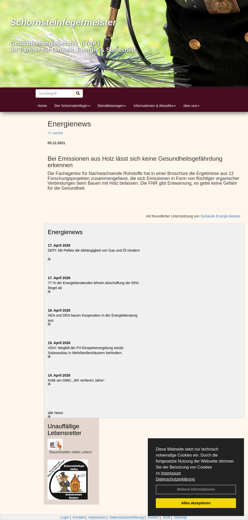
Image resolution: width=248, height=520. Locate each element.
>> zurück (55, 133)
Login (64, 517)
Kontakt (78, 517)
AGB (166, 517)
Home (42, 106)
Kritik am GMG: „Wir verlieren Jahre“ (76, 380)
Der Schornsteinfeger (72, 106)
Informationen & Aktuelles (155, 106)
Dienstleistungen (112, 106)
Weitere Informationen (196, 489)
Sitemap (180, 517)
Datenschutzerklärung (175, 479)
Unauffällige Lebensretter (64, 429)
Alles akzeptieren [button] (196, 503)
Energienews (65, 232)
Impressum (171, 473)
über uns (191, 106)
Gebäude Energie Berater (220, 216)
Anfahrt (153, 517)
